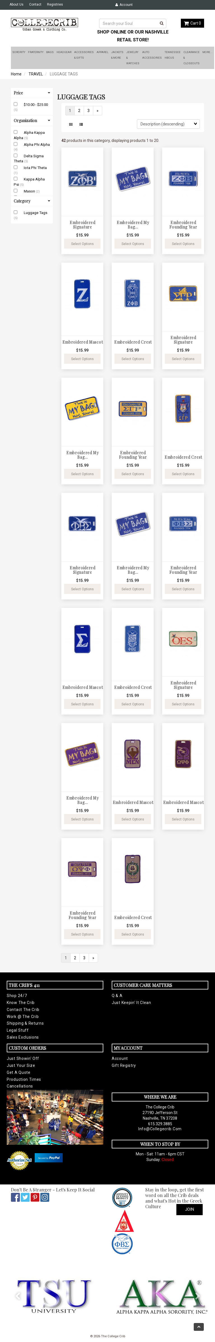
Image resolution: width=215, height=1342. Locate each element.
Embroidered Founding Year (183, 224)
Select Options (82, 244)
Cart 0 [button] (192, 23)
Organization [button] (32, 120)
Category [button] (32, 201)
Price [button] (32, 93)
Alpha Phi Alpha (37, 144)
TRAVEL (36, 74)
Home (16, 74)
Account (124, 5)
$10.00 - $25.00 (36, 105)
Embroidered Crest (133, 342)
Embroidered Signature (82, 224)
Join (189, 1209)
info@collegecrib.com (160, 1129)
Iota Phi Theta (35, 168)
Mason (30, 191)
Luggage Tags (35, 213)
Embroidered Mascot (82, 342)
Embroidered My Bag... (133, 224)
